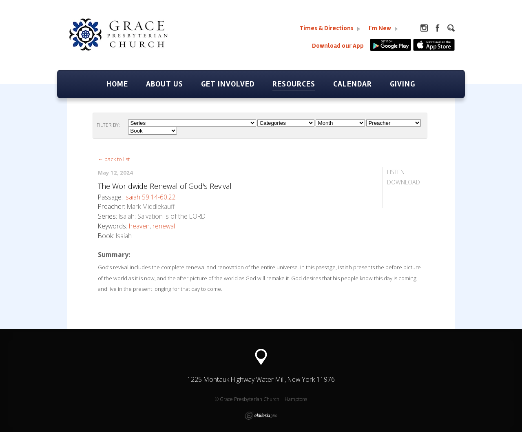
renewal (164, 226)
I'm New (383, 28)
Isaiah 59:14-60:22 (150, 197)
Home (117, 84)
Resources (293, 84)
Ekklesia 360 (261, 416)
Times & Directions (330, 28)
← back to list (114, 159)
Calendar (352, 84)
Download (403, 182)
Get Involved (227, 84)
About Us (164, 84)
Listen (396, 172)
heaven (139, 226)
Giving (402, 84)
